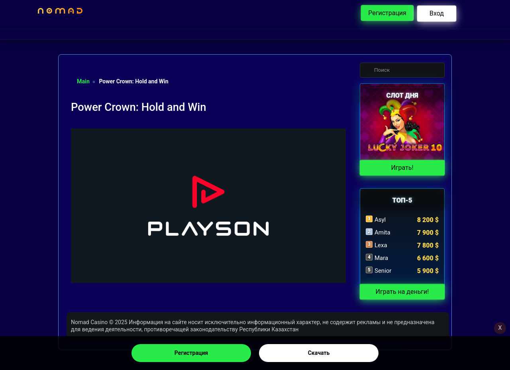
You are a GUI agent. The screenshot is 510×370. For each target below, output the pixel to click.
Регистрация (191, 353)
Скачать (319, 353)
